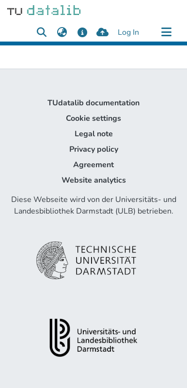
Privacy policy (93, 149)
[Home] (43, 9)
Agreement (93, 164)
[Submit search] (41, 32)
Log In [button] (129, 32)
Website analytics (94, 180)
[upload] (102, 32)
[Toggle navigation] (166, 32)
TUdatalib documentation (93, 103)
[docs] (82, 32)
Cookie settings (93, 118)
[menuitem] (62, 32)
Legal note (94, 134)
